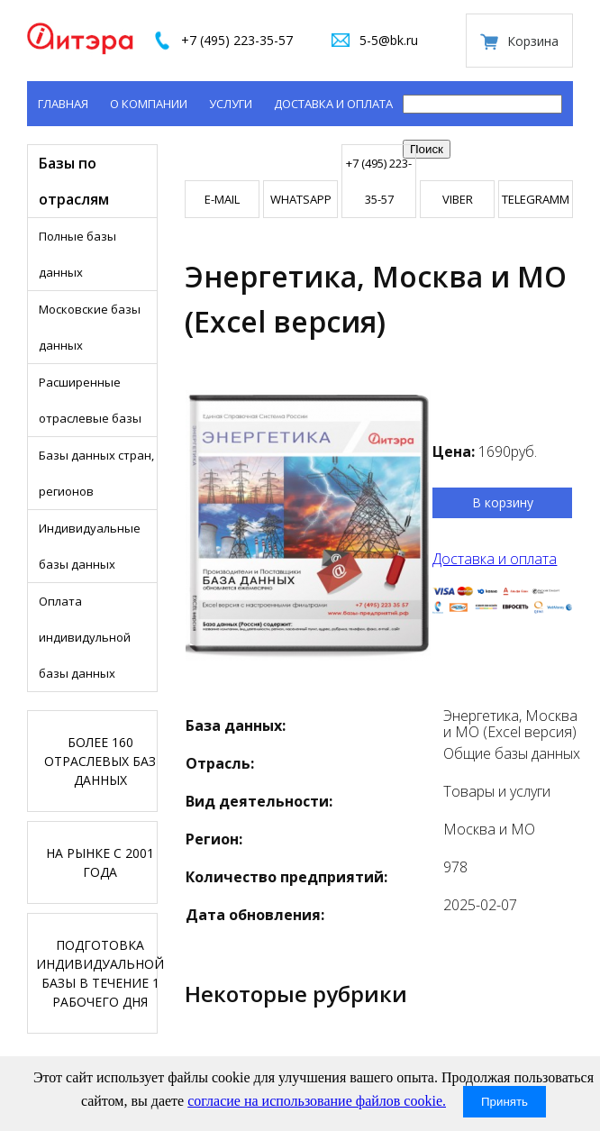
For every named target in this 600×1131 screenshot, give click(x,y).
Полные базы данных (77, 254)
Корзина (533, 41)
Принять (504, 1101)
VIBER (457, 199)
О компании (148, 104)
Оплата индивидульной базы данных (85, 637)
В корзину (502, 502)
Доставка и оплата (333, 104)
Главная (63, 104)
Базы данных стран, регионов (96, 473)
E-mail (222, 199)
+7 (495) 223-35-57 (237, 40)
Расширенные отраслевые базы (90, 400)
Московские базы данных (90, 327)
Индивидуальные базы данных (90, 546)
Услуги (230, 104)
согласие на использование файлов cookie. (316, 1100)
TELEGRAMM (535, 199)
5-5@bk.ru (388, 40)
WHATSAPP (301, 199)
